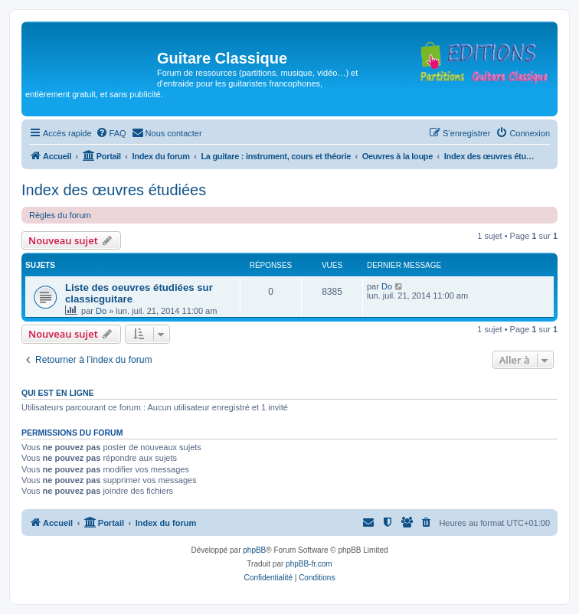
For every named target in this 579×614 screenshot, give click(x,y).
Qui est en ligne (57, 392)
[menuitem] (111, 133)
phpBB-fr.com (309, 564)
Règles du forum (60, 215)
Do (101, 310)
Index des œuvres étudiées (113, 189)
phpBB (254, 550)
